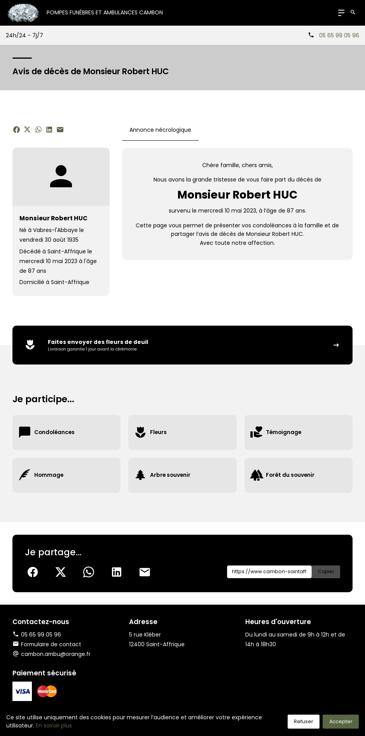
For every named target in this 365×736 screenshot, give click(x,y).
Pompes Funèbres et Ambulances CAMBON (105, 12)
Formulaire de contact (47, 644)
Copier (325, 572)
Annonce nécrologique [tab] (160, 130)
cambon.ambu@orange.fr (56, 654)
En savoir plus (54, 725)
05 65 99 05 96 (339, 35)
